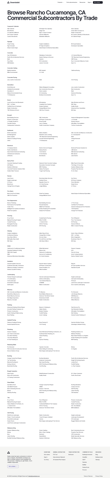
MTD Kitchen (10, 30)
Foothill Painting (43, 313)
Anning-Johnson (75, 121)
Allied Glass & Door (44, 233)
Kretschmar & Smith (44, 297)
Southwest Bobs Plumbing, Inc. (47, 333)
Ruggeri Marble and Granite (78, 421)
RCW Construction (11, 132)
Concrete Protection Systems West (16, 169)
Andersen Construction (45, 360)
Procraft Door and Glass (45, 239)
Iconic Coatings (43, 315)
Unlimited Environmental (13, 89)
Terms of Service (88, 476)
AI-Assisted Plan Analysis (59, 459)
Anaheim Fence (43, 180)
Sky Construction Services (46, 89)
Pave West (10, 61)
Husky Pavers (10, 421)
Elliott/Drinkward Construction (46, 373)
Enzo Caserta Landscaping (78, 284)
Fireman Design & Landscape (14, 276)
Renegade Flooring (12, 223)
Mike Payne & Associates (77, 163)
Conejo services (75, 386)
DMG (8, 254)
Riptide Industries (11, 70)
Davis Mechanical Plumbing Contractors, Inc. (50, 331)
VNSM (40, 386)
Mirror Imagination (75, 237)
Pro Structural (74, 292)
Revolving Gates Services (45, 178)
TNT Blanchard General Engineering (80, 57)
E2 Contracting (43, 93)
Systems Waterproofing (77, 167)
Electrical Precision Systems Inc (79, 148)
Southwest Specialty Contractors (15, 265)
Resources (82, 2)
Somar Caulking (43, 430)
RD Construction (43, 61)
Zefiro (8, 140)
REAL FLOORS (42, 220)
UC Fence (9, 182)
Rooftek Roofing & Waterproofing (15, 438)
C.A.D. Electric (42, 151)
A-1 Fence (73, 186)
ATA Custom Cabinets (12, 34)
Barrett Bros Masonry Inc (13, 294)
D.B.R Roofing (74, 388)
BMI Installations (75, 407)
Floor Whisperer (75, 218)
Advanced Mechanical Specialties (15, 256)
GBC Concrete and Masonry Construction (81, 132)
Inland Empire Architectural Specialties (48, 47)
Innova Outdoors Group (13, 350)
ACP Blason (10, 165)
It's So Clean (74, 171)
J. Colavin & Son (43, 222)
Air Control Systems (44, 256)
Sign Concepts (11, 45)
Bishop (73, 347)
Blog (97, 454)
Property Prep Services (77, 169)
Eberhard (41, 392)
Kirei (8, 434)
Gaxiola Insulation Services (14, 263)
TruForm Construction (76, 125)
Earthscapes (10, 284)
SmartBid (84, 457)
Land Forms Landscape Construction (80, 282)
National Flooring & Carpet (14, 220)
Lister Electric (74, 155)
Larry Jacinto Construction (13, 79)
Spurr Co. (73, 63)
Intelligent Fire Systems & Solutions (16, 208)
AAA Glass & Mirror (44, 241)
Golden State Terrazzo (13, 171)
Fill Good (73, 280)
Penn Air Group (75, 252)
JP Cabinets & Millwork (13, 32)
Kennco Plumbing (11, 202)
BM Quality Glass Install (13, 239)
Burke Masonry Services (13, 296)
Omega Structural (75, 138)
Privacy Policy (99, 476)
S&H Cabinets (10, 28)
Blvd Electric (42, 155)
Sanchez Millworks (44, 34)
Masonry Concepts (12, 299)
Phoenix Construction (12, 119)
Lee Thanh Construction (13, 333)
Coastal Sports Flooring (45, 218)
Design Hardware (43, 106)
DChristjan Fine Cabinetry (45, 28)
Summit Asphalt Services (13, 324)
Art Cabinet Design (76, 36)
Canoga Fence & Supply (13, 186)
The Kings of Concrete (77, 165)
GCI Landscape (75, 419)
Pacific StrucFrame (76, 375)
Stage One (42, 30)
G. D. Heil (41, 72)
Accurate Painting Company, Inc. (15, 309)
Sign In (45, 457)
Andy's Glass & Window (77, 233)
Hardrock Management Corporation (80, 117)
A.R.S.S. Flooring (43, 223)
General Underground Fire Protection (80, 206)
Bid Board (71, 454)
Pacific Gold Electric (12, 150)
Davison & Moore (75, 223)
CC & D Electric (43, 153)
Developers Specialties (77, 45)
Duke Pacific (10, 373)
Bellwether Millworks (44, 36)
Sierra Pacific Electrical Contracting (16, 151)
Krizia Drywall (42, 121)
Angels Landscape (12, 180)
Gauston (41, 59)
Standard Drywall (75, 267)
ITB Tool (55, 454)
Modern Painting (43, 311)
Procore (84, 469)
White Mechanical (43, 248)
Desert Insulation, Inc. (44, 267)
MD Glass (73, 110)
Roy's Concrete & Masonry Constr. (80, 61)
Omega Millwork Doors (45, 108)
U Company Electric (12, 148)
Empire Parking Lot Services (46, 57)
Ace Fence (74, 178)
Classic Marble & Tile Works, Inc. (15, 403)
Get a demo (98, 2)
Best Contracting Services (13, 388)
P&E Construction (43, 117)
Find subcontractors (72, 2)
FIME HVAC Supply (12, 252)
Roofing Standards (44, 358)
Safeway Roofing (11, 392)
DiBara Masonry (75, 299)
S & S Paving (74, 79)
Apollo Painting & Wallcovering (15, 313)
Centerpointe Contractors (13, 125)
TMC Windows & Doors (13, 110)
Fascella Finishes (11, 123)
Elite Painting (74, 313)
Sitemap (98, 459)
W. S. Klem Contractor (76, 373)
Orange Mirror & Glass (44, 235)
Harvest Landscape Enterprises (47, 276)
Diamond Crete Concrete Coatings (48, 163)
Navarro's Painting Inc (44, 307)
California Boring (75, 70)
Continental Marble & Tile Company (48, 403)
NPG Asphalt (42, 70)
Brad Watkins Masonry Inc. (46, 294)
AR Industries (42, 102)
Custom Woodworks (12, 36)
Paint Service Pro (75, 307)
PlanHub (84, 462)
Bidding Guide (99, 457)
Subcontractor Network (59, 457)
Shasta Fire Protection (44, 210)
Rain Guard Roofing (44, 362)
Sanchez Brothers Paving (77, 322)
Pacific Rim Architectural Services (15, 57)
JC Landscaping (11, 278)
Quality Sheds (74, 106)
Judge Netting (43, 186)
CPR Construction (75, 434)
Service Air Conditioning (45, 254)
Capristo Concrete (44, 347)
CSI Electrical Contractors (13, 153)
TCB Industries (75, 208)
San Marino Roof (11, 384)
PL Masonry (42, 292)
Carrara (41, 419)
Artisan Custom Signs (12, 47)
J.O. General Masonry (76, 55)
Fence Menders (75, 182)
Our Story (46, 459)
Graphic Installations (44, 44)
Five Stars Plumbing (12, 335)
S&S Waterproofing (76, 438)
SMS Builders (10, 63)
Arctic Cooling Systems (77, 254)
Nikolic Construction (44, 284)
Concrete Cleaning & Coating (14, 163)
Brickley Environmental (45, 95)
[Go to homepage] (15, 2)
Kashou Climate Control (77, 256)
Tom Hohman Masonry (45, 280)
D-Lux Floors (10, 218)
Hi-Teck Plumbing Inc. (12, 339)
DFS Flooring (42, 225)
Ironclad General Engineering (46, 138)
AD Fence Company (76, 180)
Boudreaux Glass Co (76, 239)
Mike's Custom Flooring (77, 225)
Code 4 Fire (10, 206)
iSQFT (84, 459)
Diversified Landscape (13, 282)
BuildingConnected (87, 454)
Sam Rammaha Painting (77, 309)
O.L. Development (75, 134)
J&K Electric (74, 150)
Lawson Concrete (43, 63)
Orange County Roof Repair (14, 358)
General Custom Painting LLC (78, 315)
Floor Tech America (76, 220)
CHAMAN (41, 282)
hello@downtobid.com (34, 476)
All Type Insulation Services (78, 265)
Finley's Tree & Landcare (13, 417)
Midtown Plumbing (75, 333)
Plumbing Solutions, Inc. (77, 331)
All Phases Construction (45, 119)
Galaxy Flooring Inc (44, 169)
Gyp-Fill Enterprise (12, 55)
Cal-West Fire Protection (77, 204)
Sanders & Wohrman (12, 167)
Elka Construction (75, 89)
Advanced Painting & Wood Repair (16, 307)
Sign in (89, 2)
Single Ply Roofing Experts (78, 360)
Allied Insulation (43, 269)
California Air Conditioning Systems (16, 248)
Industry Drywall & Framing (14, 269)
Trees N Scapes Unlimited (45, 417)
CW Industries (74, 392)
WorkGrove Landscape (13, 415)
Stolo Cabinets (75, 28)
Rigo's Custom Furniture (45, 32)
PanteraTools (85, 467)
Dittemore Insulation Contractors (15, 267)
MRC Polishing (43, 167)
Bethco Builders (43, 132)
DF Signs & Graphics (44, 45)
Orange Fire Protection (77, 210)
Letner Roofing (75, 390)
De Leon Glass (43, 237)
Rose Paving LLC (43, 322)
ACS (72, 250)
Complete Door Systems (45, 104)
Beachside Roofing (12, 366)
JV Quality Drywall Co (12, 121)
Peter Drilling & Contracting (46, 348)
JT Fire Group (74, 202)
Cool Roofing (42, 366)
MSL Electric (74, 153)
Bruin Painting (10, 315)
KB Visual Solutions (76, 44)
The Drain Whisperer (12, 337)
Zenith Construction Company (46, 125)
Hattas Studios (43, 309)
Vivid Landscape (11, 280)
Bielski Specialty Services (77, 436)
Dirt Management (11, 134)
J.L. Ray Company (75, 366)
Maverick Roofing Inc (12, 362)
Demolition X (10, 91)
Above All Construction (13, 375)
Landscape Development (77, 417)
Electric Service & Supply (45, 148)
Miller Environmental (12, 72)
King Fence (10, 184)
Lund (72, 140)
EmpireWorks (42, 436)
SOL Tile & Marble (75, 405)
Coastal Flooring (11, 222)
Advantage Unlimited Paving (78, 324)
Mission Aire (42, 250)
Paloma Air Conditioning (45, 252)
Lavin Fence (10, 178)
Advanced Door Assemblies (78, 108)
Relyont (73, 263)
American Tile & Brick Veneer (46, 296)
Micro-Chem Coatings (44, 432)
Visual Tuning (10, 44)
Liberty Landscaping (44, 278)
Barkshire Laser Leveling (45, 134)
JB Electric (10, 155)
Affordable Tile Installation (77, 123)
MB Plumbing (74, 339)
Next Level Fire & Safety (13, 193)
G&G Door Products (44, 110)
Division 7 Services (44, 388)
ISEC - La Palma (11, 104)
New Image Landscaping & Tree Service (49, 350)
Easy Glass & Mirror (12, 237)
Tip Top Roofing (11, 360)
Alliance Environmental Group (14, 93)
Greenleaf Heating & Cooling (14, 250)
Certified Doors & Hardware (14, 106)
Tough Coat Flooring (44, 171)
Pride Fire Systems (44, 193)
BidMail (84, 464)
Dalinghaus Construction (45, 55)
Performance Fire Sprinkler (14, 204)
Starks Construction (44, 415)
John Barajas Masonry (76, 294)
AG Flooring (74, 222)
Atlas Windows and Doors (77, 102)
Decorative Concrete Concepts (47, 165)
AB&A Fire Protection (44, 206)
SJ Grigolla (74, 348)
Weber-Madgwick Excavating (46, 87)
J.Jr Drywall (74, 119)
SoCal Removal (11, 87)
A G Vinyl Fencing (43, 184)
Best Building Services (13, 117)
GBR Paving (74, 59)
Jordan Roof (74, 362)
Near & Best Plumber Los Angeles (79, 335)
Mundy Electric (43, 150)
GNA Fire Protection (12, 195)
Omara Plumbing (43, 335)
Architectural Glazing (12, 235)
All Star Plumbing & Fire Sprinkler (47, 208)
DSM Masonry (74, 296)
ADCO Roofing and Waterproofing (48, 364)
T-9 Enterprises (11, 95)
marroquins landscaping (77, 278)
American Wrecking (76, 93)
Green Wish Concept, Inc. (77, 30)
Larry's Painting (43, 123)
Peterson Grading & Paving (14, 138)
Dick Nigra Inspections (13, 297)
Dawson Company (75, 248)
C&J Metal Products (12, 386)
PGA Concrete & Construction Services (17, 348)
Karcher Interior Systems (45, 263)
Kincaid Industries (43, 204)
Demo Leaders (43, 91)
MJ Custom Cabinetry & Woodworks (80, 34)
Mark (8, 59)
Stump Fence (74, 184)
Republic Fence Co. (44, 182)
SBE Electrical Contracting (77, 151)
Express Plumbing (43, 339)
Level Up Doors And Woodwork (15, 102)
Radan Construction (76, 32)
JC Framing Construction (13, 377)
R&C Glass (73, 104)
